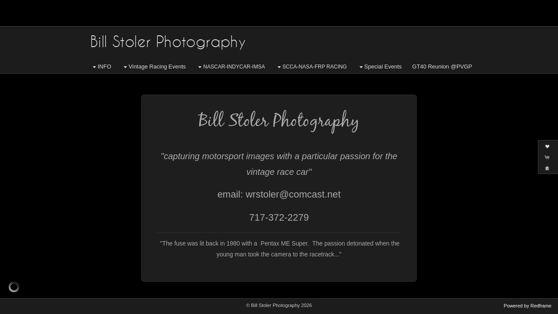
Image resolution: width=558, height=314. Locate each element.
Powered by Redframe (527, 305)
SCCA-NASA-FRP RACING (311, 67)
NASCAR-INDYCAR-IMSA (230, 67)
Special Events (379, 67)
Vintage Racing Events (154, 67)
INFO (101, 67)
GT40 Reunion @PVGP (442, 66)
